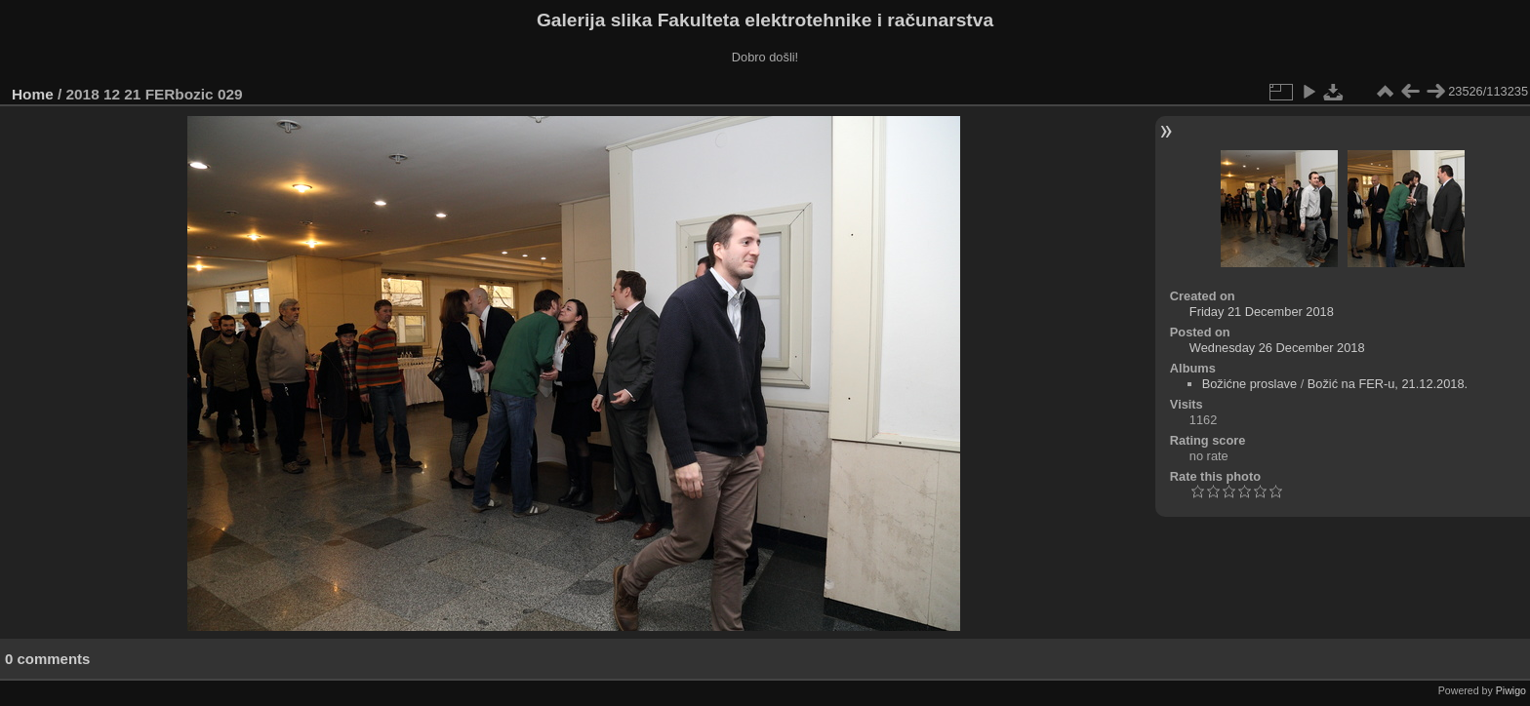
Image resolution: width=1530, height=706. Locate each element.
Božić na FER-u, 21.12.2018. (1388, 383)
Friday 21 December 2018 (1261, 311)
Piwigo (1511, 690)
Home (33, 94)
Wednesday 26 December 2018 (1277, 347)
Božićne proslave (1249, 383)
